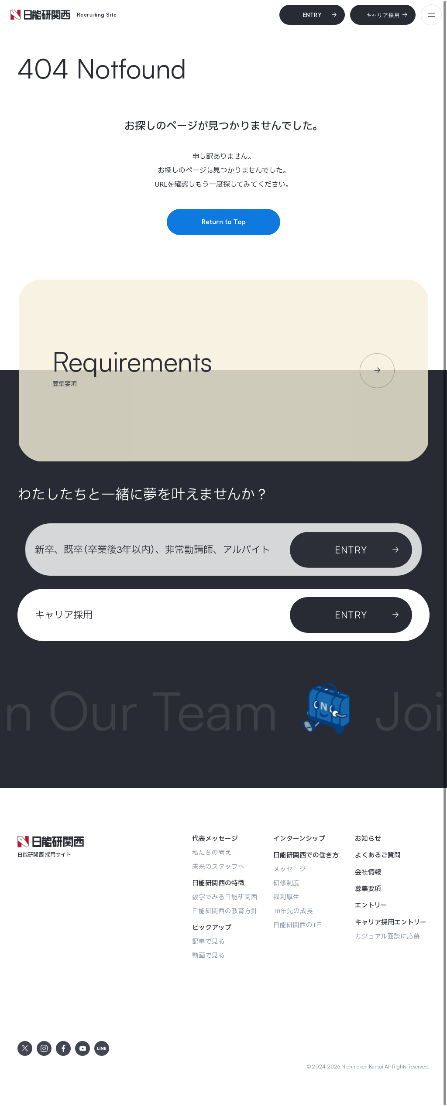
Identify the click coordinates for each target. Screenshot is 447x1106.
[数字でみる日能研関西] (225, 897)
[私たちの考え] (211, 852)
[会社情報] (368, 872)
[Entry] (312, 15)
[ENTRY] (351, 615)
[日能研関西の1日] (298, 925)
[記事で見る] (208, 941)
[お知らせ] (368, 838)
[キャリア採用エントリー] (390, 922)
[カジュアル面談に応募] (387, 936)
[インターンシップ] (299, 838)
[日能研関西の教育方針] (225, 911)
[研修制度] (286, 883)
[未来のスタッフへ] (218, 866)
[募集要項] (368, 888)
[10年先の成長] (293, 911)
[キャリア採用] (383, 15)
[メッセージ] (289, 869)
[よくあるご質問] (378, 855)
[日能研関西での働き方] (306, 855)
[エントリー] (371, 905)
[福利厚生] (286, 897)
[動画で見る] (208, 955)
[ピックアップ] (211, 927)
